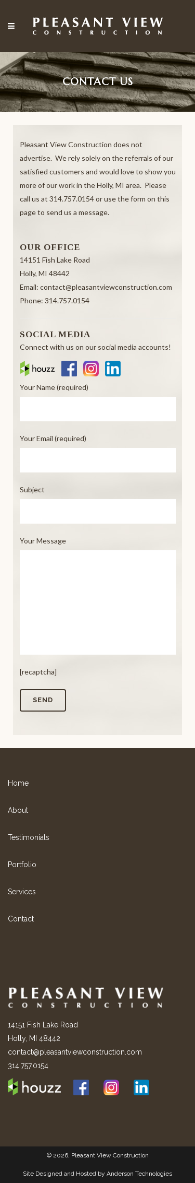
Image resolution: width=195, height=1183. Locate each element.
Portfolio (22, 864)
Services (22, 892)
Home (18, 783)
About (18, 810)
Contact (21, 919)
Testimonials (28, 837)
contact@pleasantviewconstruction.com (75, 1052)
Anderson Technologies (139, 1173)
